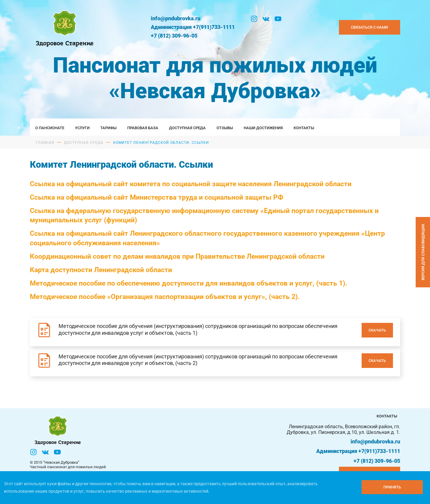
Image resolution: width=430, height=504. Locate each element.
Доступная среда (187, 128)
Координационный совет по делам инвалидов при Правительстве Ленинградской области (177, 256)
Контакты (304, 128)
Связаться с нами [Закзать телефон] (369, 27)
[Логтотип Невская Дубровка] (63, 27)
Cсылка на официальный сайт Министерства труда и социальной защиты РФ (156, 197)
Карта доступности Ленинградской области (101, 270)
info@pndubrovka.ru (175, 18)
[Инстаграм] (254, 18)
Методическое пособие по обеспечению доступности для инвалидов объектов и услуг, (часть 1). (188, 283)
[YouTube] (278, 18)
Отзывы (224, 128)
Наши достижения (263, 128)
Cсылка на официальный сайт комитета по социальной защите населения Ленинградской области (190, 184)
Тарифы (108, 128)
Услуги (82, 128)
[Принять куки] (392, 487)
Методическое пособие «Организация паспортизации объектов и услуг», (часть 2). (165, 296)
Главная (45, 143)
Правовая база (142, 128)
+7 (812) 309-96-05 (174, 36)
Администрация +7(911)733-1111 (193, 27)
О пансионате (49, 128)
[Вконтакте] (266, 18)
